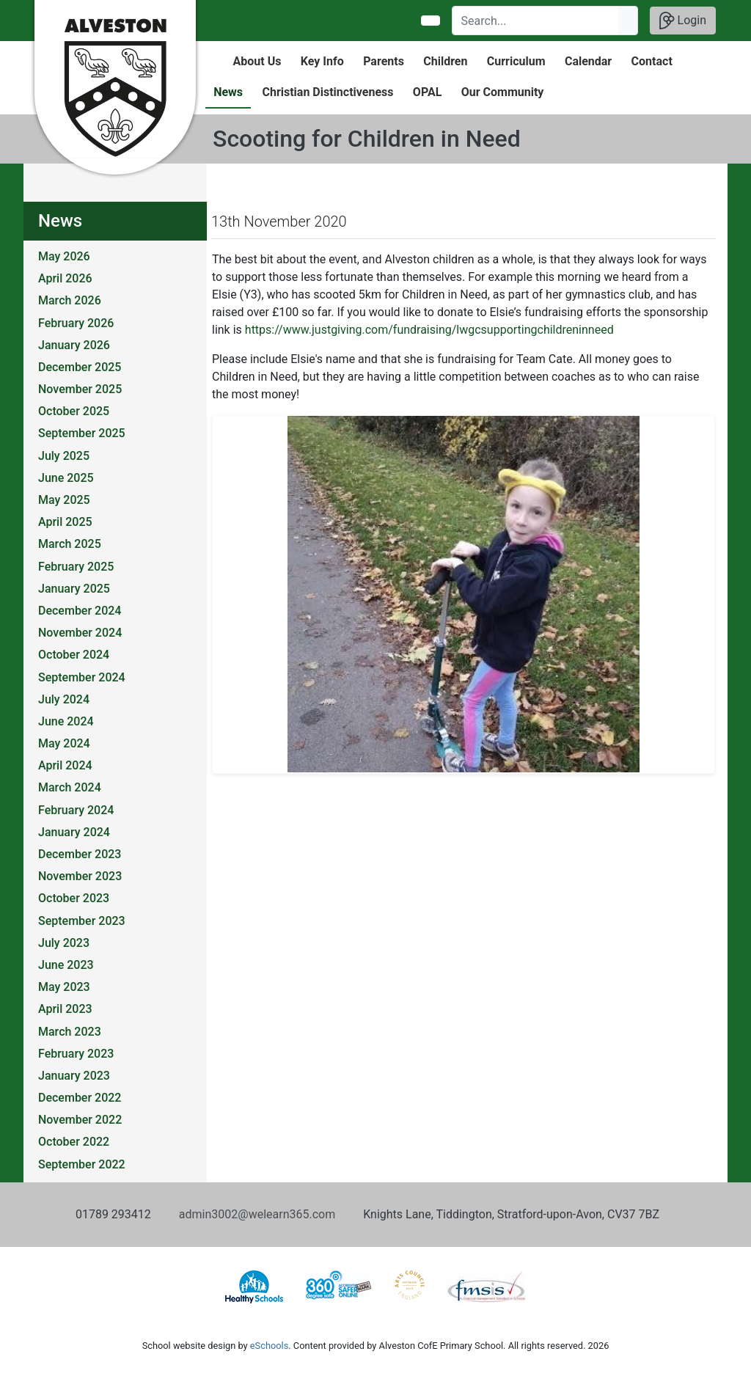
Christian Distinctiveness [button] (327, 92)
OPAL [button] (427, 92)
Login (682, 20)
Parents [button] (383, 61)
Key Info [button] (322, 61)
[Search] (536, 20)
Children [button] (445, 61)
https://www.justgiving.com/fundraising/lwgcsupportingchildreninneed (429, 330)
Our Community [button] (502, 92)
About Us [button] (257, 61)
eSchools (269, 1345)
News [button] (228, 92)
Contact (652, 61)
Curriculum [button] (516, 61)
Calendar (588, 61)
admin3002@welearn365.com (257, 1214)
